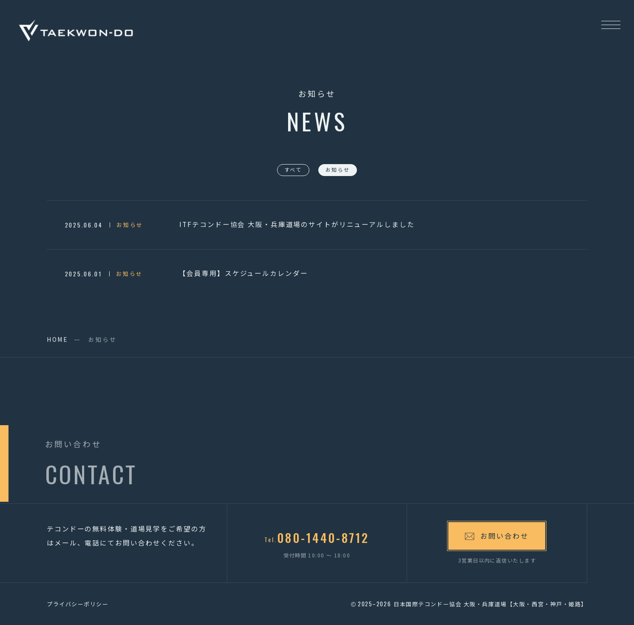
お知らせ (337, 169)
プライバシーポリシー (78, 604)
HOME (57, 339)
